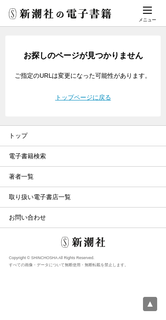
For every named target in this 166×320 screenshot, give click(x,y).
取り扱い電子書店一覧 (40, 196)
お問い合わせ (27, 217)
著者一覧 (21, 176)
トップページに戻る (83, 97)
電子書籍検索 (27, 156)
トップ (18, 135)
